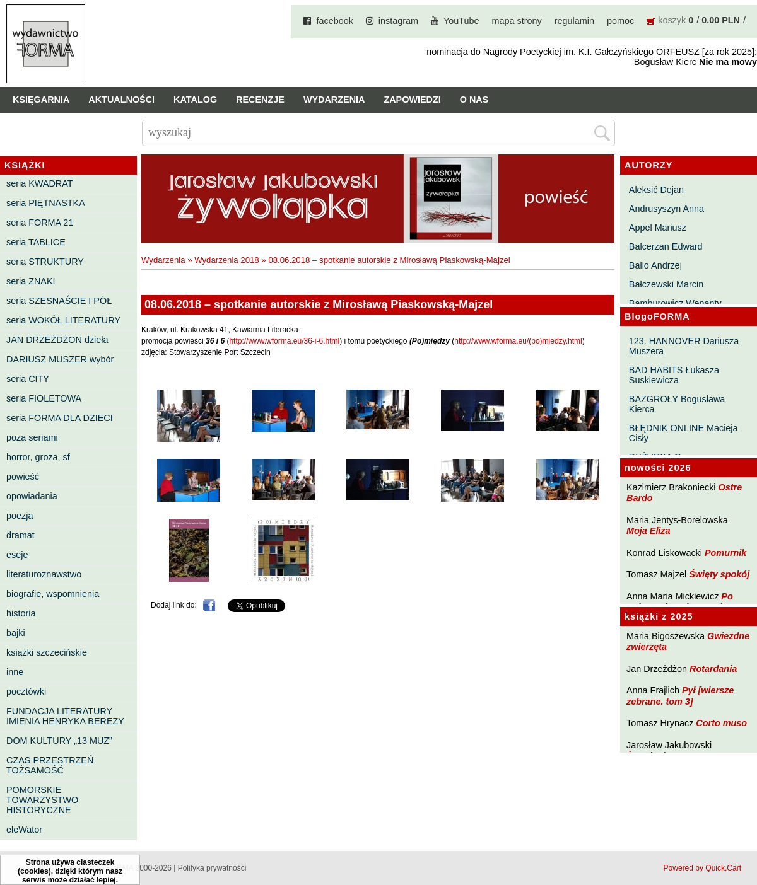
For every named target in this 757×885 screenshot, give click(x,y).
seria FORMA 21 (39, 222)
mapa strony (517, 21)
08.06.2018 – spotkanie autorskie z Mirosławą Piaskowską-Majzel (389, 260)
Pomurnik (725, 553)
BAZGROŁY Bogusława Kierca (677, 404)
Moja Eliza (648, 531)
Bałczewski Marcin (666, 284)
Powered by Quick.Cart (702, 868)
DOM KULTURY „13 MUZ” (59, 741)
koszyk (672, 20)
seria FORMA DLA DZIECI (59, 418)
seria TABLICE (36, 242)
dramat (20, 535)
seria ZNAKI (31, 281)
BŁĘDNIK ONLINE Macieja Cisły (683, 433)
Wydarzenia (334, 100)
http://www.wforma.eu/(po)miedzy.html (518, 341)
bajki (15, 633)
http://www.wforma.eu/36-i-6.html (284, 341)
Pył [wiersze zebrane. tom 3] (680, 695)
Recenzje (260, 100)
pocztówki (26, 691)
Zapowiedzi (412, 100)
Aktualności (121, 100)
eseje (17, 555)
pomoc (620, 21)
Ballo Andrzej (655, 265)
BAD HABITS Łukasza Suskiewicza (674, 375)
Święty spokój (719, 574)
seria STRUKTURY (45, 262)
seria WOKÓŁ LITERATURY (63, 320)
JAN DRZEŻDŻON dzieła (57, 340)
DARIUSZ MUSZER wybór (60, 359)
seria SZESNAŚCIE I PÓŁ (59, 301)
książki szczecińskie (46, 652)
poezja (19, 516)
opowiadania (31, 496)
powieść (22, 476)
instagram (398, 21)
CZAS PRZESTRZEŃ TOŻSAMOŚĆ (49, 765)
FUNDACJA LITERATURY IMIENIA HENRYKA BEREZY (65, 716)
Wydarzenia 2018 (226, 260)
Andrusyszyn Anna (666, 209)
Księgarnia (41, 100)
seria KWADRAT (39, 183)
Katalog (195, 100)
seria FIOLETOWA (43, 398)
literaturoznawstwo (43, 574)
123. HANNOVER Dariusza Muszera (684, 346)
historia (20, 613)
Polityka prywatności (212, 868)
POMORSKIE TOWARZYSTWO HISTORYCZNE (42, 800)
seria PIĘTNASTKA (45, 203)
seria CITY (27, 379)
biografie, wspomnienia (52, 594)
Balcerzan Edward (666, 246)
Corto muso (721, 723)
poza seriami (32, 437)
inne (14, 672)
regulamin (574, 21)
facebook (334, 21)
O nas (474, 100)
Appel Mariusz (657, 228)
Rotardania (713, 669)
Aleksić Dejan (656, 190)
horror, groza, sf (38, 457)
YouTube (461, 21)
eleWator (24, 829)
